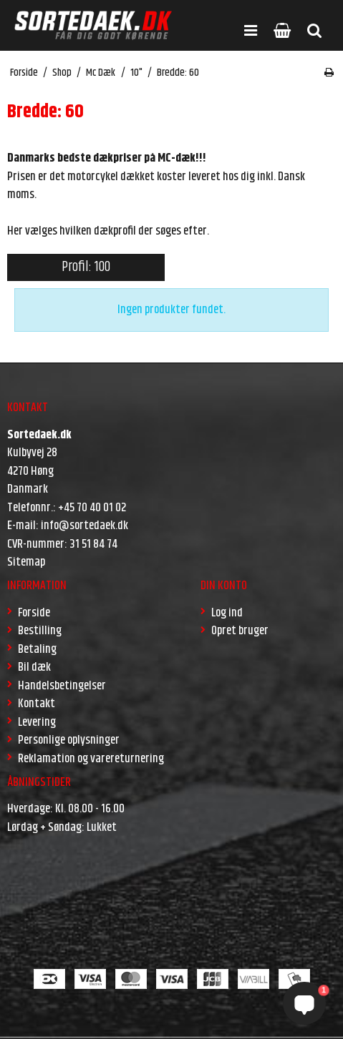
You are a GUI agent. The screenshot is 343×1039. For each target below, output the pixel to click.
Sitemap (26, 562)
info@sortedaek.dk (84, 525)
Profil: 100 (86, 267)
